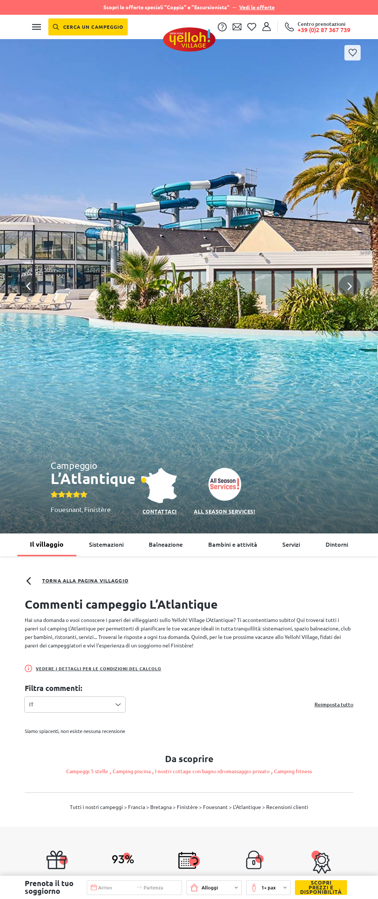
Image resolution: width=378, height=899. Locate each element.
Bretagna (161, 807)
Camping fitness (293, 771)
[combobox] (75, 704)
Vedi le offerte (257, 7)
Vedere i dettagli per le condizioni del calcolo (93, 668)
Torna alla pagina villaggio (76, 581)
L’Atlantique (247, 807)
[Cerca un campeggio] (88, 26)
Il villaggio (46, 544)
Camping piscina (132, 771)
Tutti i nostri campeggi (97, 807)
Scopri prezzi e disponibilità (318, 887)
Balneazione (166, 544)
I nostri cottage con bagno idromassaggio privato (212, 771)
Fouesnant (66, 509)
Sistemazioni (106, 544)
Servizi (291, 544)
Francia (137, 807)
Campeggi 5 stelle (87, 771)
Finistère (97, 509)
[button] (189, 259)
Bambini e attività (232, 544)
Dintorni (337, 544)
